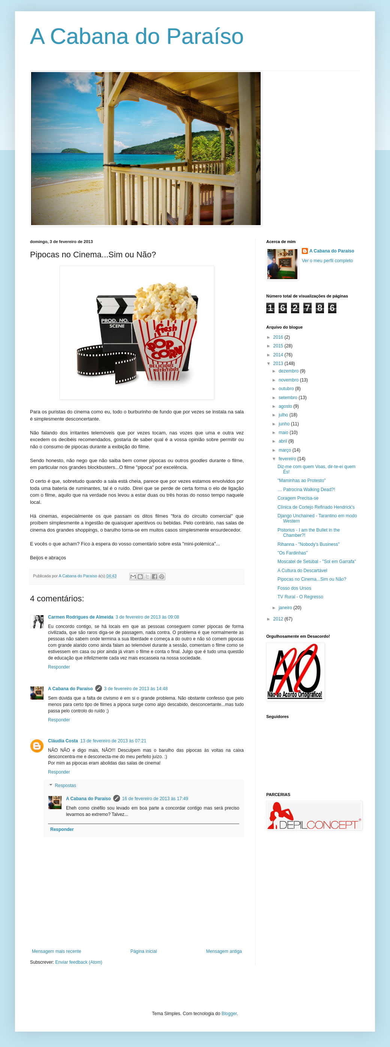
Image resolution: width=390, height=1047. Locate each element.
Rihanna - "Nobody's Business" (309, 544)
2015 (279, 345)
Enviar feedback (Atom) (78, 962)
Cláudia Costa (63, 741)
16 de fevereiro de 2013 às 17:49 (155, 798)
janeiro (286, 607)
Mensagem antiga (224, 951)
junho (285, 424)
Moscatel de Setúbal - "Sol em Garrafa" (317, 561)
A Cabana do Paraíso (137, 36)
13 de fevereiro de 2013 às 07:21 (113, 741)
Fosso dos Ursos (294, 588)
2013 (279, 363)
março (285, 450)
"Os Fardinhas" (293, 553)
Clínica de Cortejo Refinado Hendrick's (316, 507)
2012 (279, 619)
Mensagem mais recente (56, 951)
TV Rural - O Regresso (300, 596)
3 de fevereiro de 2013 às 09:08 (147, 617)
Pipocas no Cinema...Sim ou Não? (312, 579)
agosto (286, 406)
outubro (287, 388)
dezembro (289, 371)
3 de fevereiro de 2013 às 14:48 (136, 688)
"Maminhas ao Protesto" (302, 480)
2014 (279, 355)
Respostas (65, 785)
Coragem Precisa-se (298, 498)
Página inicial (143, 951)
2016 (279, 337)
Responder (59, 667)
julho (284, 415)
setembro (288, 397)
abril (283, 441)
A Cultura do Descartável (302, 570)
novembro (289, 380)
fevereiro (288, 458)
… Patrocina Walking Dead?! (306, 489)
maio (284, 432)
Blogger (229, 1013)
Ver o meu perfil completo (327, 260)
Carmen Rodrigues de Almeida (80, 617)
